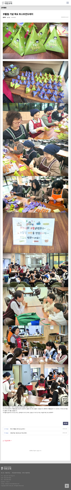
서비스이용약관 (26, 472)
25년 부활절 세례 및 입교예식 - (18, 429)
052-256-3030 (7, 477)
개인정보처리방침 (16, 472)
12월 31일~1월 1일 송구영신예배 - (18, 433)
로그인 (2, 472)
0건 (8, 17)
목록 (65, 423)
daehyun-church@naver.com (12, 483)
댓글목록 (6, 441)
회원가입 (7, 472)
